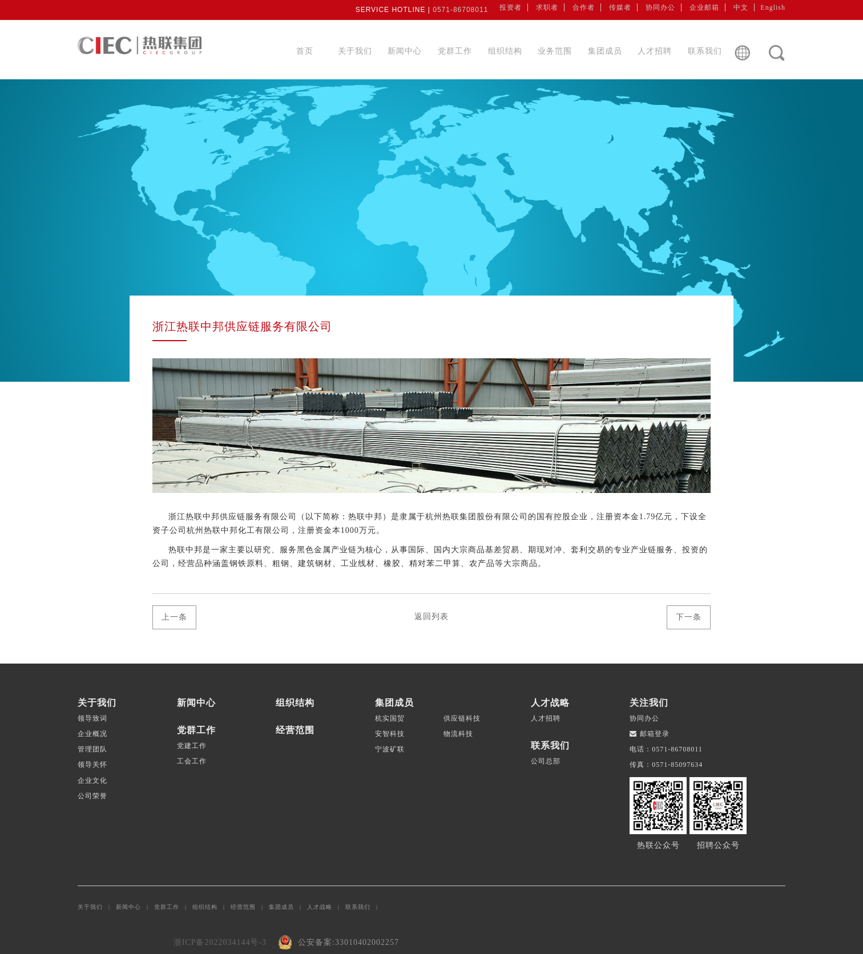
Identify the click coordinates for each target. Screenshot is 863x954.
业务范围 (555, 51)
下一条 (688, 617)
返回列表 (431, 616)
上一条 (174, 617)
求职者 (547, 7)
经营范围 (250, 907)
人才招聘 (655, 51)
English (772, 7)
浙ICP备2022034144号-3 (220, 942)
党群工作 (455, 51)
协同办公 (660, 7)
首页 (304, 51)
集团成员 (605, 51)
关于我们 (355, 51)
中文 (740, 7)
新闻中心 (405, 51)
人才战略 (326, 907)
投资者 (510, 7)
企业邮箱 (704, 7)
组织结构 (505, 51)
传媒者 (620, 7)
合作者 (583, 7)
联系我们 (705, 51)
